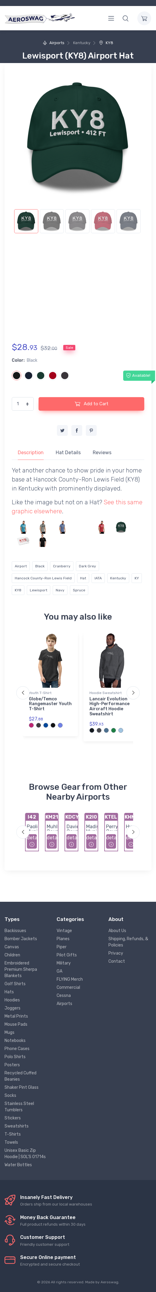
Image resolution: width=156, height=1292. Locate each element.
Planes (63, 938)
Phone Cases (17, 1048)
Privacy (115, 953)
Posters (12, 1064)
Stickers (13, 1118)
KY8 (106, 43)
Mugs (9, 1032)
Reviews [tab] (102, 452)
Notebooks (15, 1040)
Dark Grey (87, 566)
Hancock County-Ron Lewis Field (43, 578)
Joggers (12, 1008)
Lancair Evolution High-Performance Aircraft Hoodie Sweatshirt (109, 706)
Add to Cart (91, 403)
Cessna (64, 995)
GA (59, 971)
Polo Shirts (15, 1056)
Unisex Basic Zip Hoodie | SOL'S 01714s (25, 1153)
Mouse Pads (16, 1024)
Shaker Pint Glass (22, 1087)
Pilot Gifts (67, 955)
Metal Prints (16, 1016)
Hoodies (12, 1000)
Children (12, 955)
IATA (98, 578)
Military (64, 963)
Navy (60, 590)
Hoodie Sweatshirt (105, 693)
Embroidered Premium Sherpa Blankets (21, 969)
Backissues (15, 930)
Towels (11, 1142)
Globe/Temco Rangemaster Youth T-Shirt (50, 704)
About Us (117, 930)
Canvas (12, 946)
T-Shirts (13, 1134)
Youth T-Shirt (40, 693)
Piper (62, 946)
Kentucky (118, 578)
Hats (9, 992)
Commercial (68, 987)
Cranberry (61, 566)
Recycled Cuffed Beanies (20, 1076)
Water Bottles (18, 1164)
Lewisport (38, 590)
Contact (116, 961)
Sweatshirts (17, 1126)
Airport (21, 566)
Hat (83, 578)
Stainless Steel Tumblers (19, 1106)
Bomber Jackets (21, 938)
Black (40, 566)
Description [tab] (31, 452)
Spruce (79, 590)
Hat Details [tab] (68, 452)
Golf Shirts (15, 983)
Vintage (64, 930)
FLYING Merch (70, 979)
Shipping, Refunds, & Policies (128, 942)
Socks (10, 1095)
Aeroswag (109, 1282)
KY (137, 578)
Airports (53, 43)
